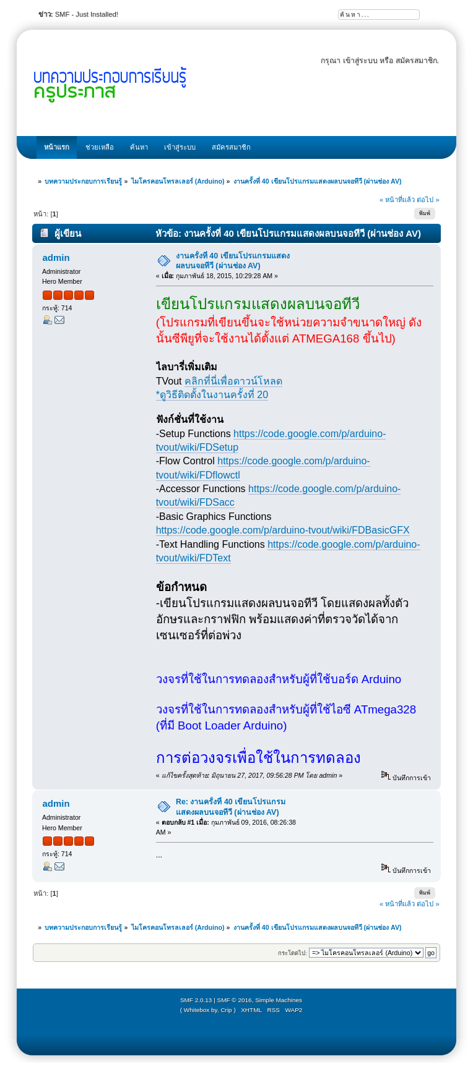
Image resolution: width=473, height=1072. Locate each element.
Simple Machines (278, 1000)
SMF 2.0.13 (196, 1000)
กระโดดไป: (292, 953)
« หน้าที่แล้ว (397, 199)
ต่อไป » (428, 199)
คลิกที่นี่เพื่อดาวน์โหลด (233, 381)
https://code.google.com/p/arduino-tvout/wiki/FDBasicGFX (283, 530)
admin (55, 257)
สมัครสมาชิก (416, 60)
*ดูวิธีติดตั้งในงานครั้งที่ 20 (212, 394)
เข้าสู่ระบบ (360, 60)
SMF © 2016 (234, 1000)
